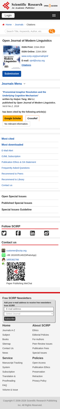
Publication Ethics (41, 367)
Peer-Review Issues (42, 343)
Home (9, 24)
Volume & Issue (10, 389)
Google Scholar (12, 118)
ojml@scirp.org (37, 60)
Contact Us (7, 348)
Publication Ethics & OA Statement (19, 162)
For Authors (38, 339)
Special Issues (39, 352)
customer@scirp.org (16, 250)
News (5, 352)
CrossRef (32, 118)
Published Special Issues (17, 203)
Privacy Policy (39, 380)
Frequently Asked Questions (16, 168)
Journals (19, 24)
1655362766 (12, 259)
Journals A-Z (8, 330)
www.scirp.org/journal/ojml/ (35, 56)
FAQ (4, 385)
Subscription (8, 371)
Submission (11, 73)
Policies (37, 358)
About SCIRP (41, 325)
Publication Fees (40, 348)
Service (7, 358)
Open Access (39, 362)
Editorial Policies (40, 334)
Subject (6, 334)
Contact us (7, 185)
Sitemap (6, 343)
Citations (26, 65)
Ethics (35, 330)
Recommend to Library (13, 179)
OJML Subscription (11, 156)
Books (5, 339)
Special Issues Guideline (17, 209)
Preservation (38, 371)
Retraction (37, 376)
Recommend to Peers (12, 173)
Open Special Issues (14, 196)
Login (8, 15)
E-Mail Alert (7, 150)
